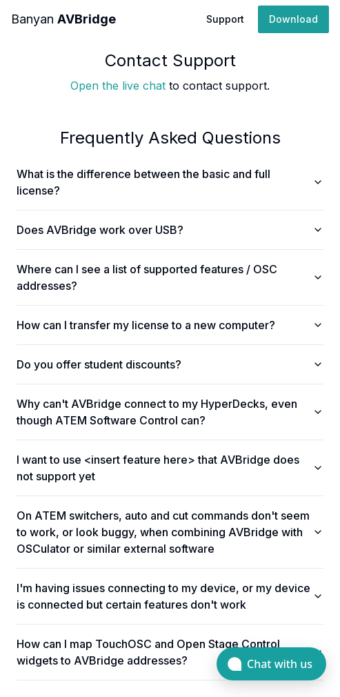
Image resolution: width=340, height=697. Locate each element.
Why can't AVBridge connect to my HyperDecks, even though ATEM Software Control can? (170, 412)
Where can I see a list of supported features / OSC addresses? (170, 277)
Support (225, 19)
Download (293, 19)
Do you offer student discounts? (170, 364)
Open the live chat (118, 85)
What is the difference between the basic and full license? (170, 182)
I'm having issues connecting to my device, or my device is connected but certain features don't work (170, 596)
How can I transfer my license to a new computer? (170, 325)
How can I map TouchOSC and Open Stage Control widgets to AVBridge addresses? (170, 652)
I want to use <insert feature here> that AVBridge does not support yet (170, 468)
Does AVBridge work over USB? (170, 230)
